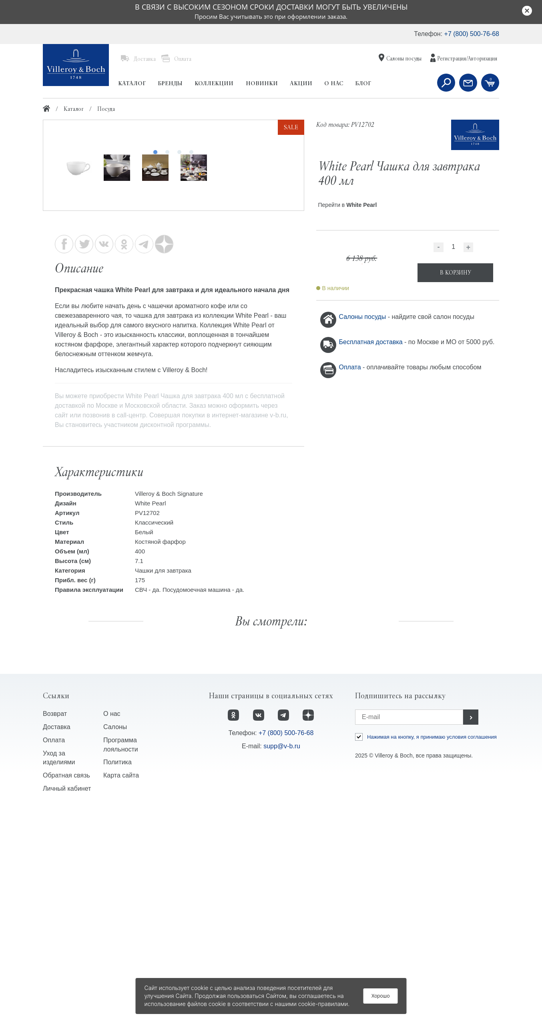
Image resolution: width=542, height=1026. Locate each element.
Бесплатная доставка (372, 342)
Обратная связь (66, 991)
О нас (111, 929)
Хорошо (380, 996)
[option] (173, 250)
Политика (117, 978)
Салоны (115, 942)
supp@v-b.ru (281, 961)
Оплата (351, 367)
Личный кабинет (67, 1004)
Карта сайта (121, 991)
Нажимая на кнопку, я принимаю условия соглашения (432, 953)
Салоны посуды (363, 316)
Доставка (56, 942)
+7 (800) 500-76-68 (471, 33)
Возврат (55, 929)
